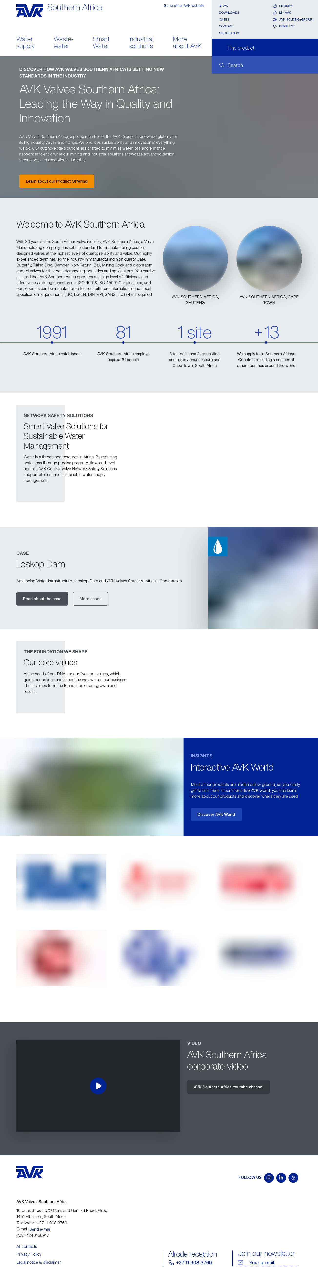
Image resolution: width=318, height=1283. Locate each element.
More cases (91, 599)
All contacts (26, 1246)
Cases (224, 19)
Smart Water (101, 43)
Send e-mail (40, 1229)
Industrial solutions (141, 43)
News (223, 5)
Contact (226, 26)
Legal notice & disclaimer (38, 1262)
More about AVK (187, 43)
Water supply (25, 43)
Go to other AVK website (184, 5)
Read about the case (42, 599)
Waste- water (63, 43)
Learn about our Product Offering (56, 181)
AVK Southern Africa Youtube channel (228, 1087)
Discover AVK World (216, 814)
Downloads (229, 12)
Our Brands (229, 33)
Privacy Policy (28, 1254)
